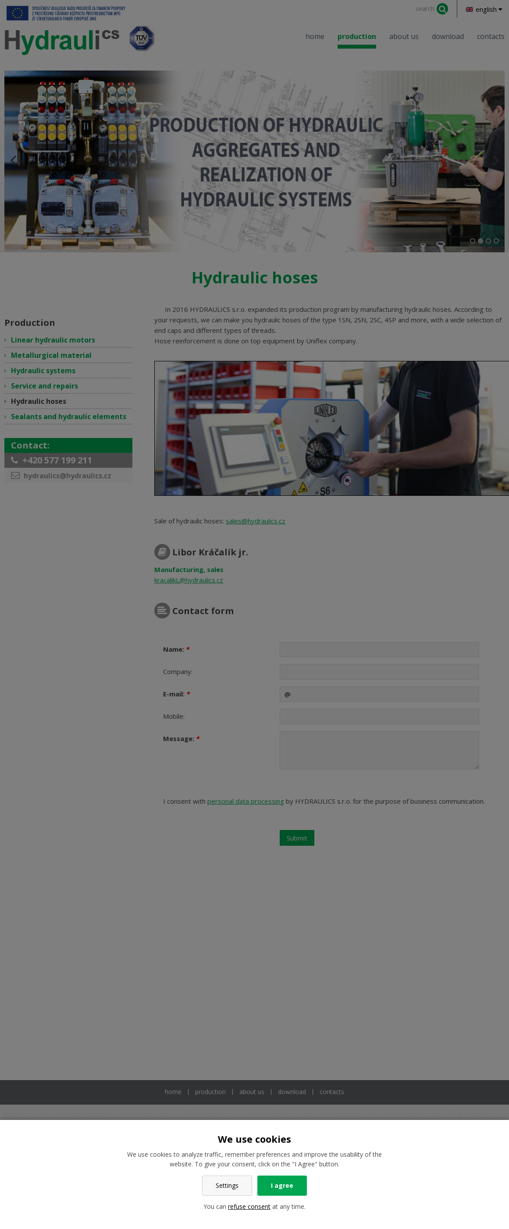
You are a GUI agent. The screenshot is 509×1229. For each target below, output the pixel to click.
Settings (227, 1185)
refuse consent (249, 1206)
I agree (282, 1185)
